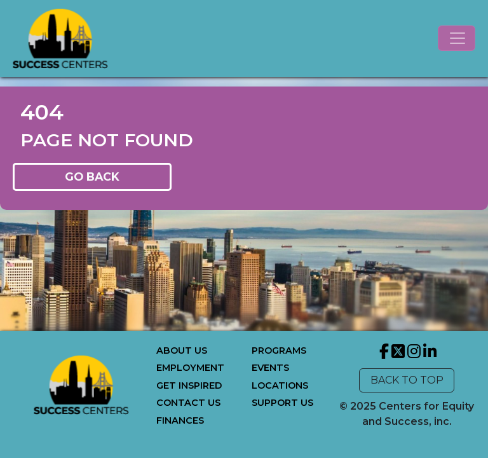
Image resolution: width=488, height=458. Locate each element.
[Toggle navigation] (456, 38)
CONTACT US (188, 402)
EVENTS (270, 367)
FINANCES (180, 420)
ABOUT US (181, 350)
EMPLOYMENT (190, 367)
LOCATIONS (280, 385)
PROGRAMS (279, 350)
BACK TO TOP (407, 380)
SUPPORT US (282, 402)
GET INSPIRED (189, 385)
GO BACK (92, 176)
